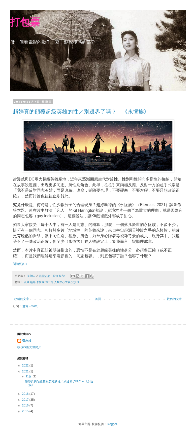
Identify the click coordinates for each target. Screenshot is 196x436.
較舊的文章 (174, 299)
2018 (26, 394)
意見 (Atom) (30, 306)
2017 (26, 399)
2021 (26, 371)
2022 (26, 365)
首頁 (98, 299)
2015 (26, 411)
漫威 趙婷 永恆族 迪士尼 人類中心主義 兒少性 (51, 282)
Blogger (112, 424)
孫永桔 (26, 340)
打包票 (25, 22)
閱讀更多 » (20, 264)
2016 (26, 405)
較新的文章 (21, 299)
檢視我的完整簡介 (29, 347)
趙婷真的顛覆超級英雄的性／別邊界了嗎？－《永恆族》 (81, 112)
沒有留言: (59, 275)
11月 (29, 376)
